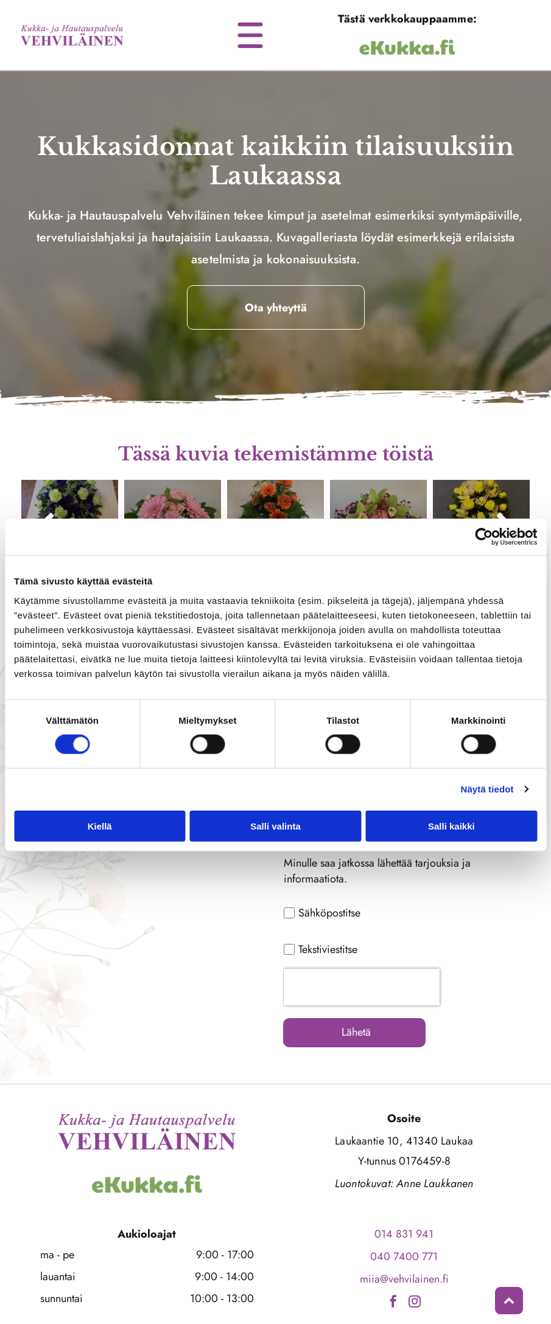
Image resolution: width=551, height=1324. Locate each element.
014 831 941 (403, 1188)
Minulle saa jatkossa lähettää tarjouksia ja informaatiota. (377, 871)
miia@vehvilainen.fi (404, 1233)
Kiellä (100, 803)
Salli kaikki (451, 803)
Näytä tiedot (487, 766)
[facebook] (393, 1257)
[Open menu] (250, 35)
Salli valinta (275, 803)
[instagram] (414, 1257)
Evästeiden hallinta (276, 1308)
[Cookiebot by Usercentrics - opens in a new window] (483, 514)
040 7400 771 (404, 1211)
